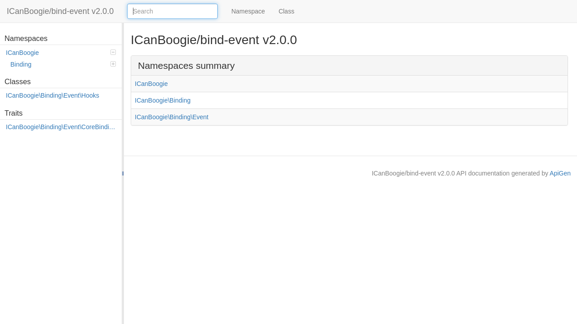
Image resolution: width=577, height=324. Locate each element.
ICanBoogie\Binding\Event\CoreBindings (61, 126)
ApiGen (560, 173)
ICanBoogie (61, 52)
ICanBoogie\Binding (163, 100)
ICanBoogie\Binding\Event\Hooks (52, 95)
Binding (63, 64)
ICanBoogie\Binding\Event (171, 117)
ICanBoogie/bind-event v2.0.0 (60, 11)
